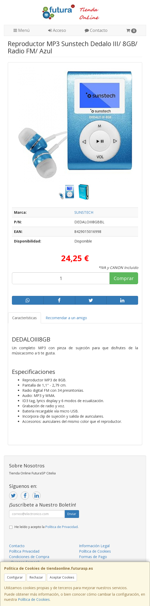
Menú (21, 30)
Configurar (15, 577)
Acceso (57, 30)
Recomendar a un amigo (66, 317)
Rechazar (36, 577)
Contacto (96, 30)
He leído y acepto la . (46, 527)
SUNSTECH (83, 212)
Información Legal (94, 545)
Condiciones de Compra (29, 556)
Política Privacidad (24, 551)
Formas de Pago (93, 556)
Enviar (71, 514)
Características (24, 317)
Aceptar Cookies (62, 577)
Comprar (124, 278)
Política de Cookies (34, 599)
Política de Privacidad (61, 527)
